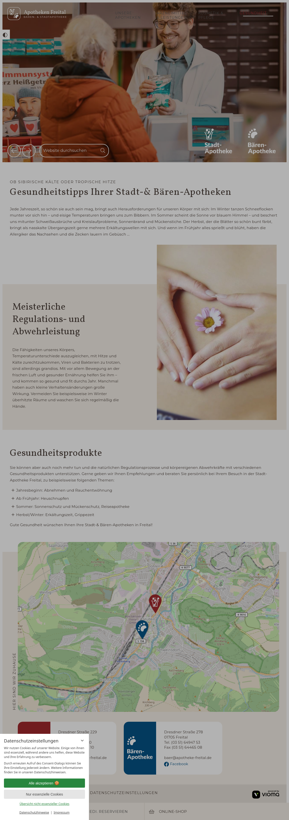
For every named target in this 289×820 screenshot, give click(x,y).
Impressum (61, 812)
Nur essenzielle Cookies (44, 794)
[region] (44, 760)
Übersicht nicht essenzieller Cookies (44, 804)
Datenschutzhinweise (34, 812)
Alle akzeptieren (44, 783)
